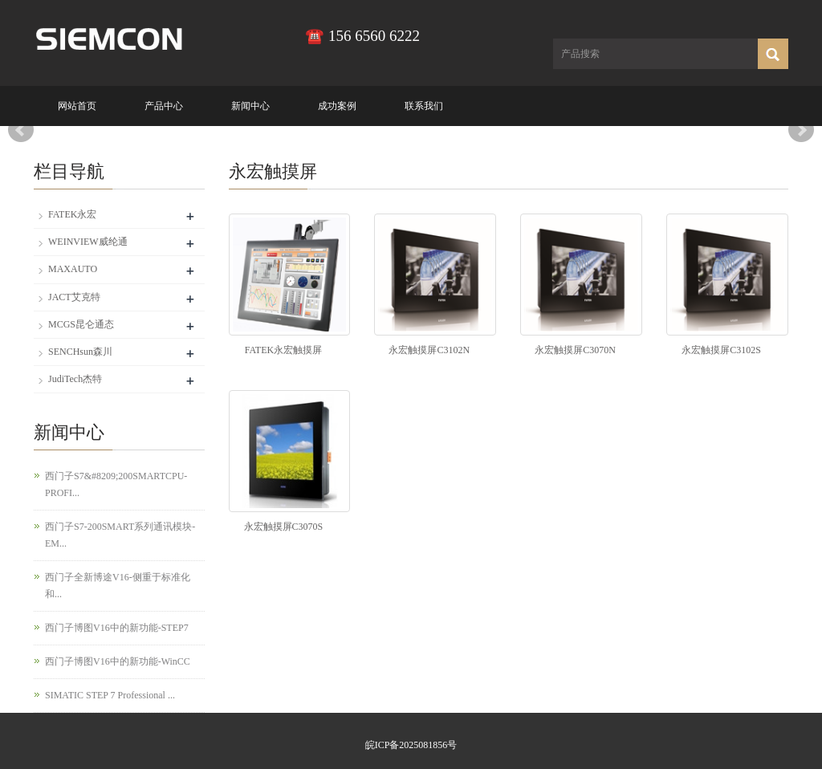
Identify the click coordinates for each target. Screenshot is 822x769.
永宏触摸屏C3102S (721, 350)
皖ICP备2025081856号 (411, 745)
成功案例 (337, 106)
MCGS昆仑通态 (81, 324)
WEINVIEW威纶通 (88, 241)
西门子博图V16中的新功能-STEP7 (117, 627)
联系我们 (424, 106)
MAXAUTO (72, 269)
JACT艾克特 (74, 297)
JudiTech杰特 (75, 378)
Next (801, 130)
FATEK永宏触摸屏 (283, 350)
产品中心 (163, 106)
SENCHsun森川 (80, 351)
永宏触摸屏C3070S (284, 526)
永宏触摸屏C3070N (575, 350)
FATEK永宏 (72, 214)
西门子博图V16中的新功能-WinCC (117, 661)
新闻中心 (250, 106)
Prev (21, 130)
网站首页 (77, 106)
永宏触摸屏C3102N (429, 350)
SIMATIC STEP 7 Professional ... (110, 695)
